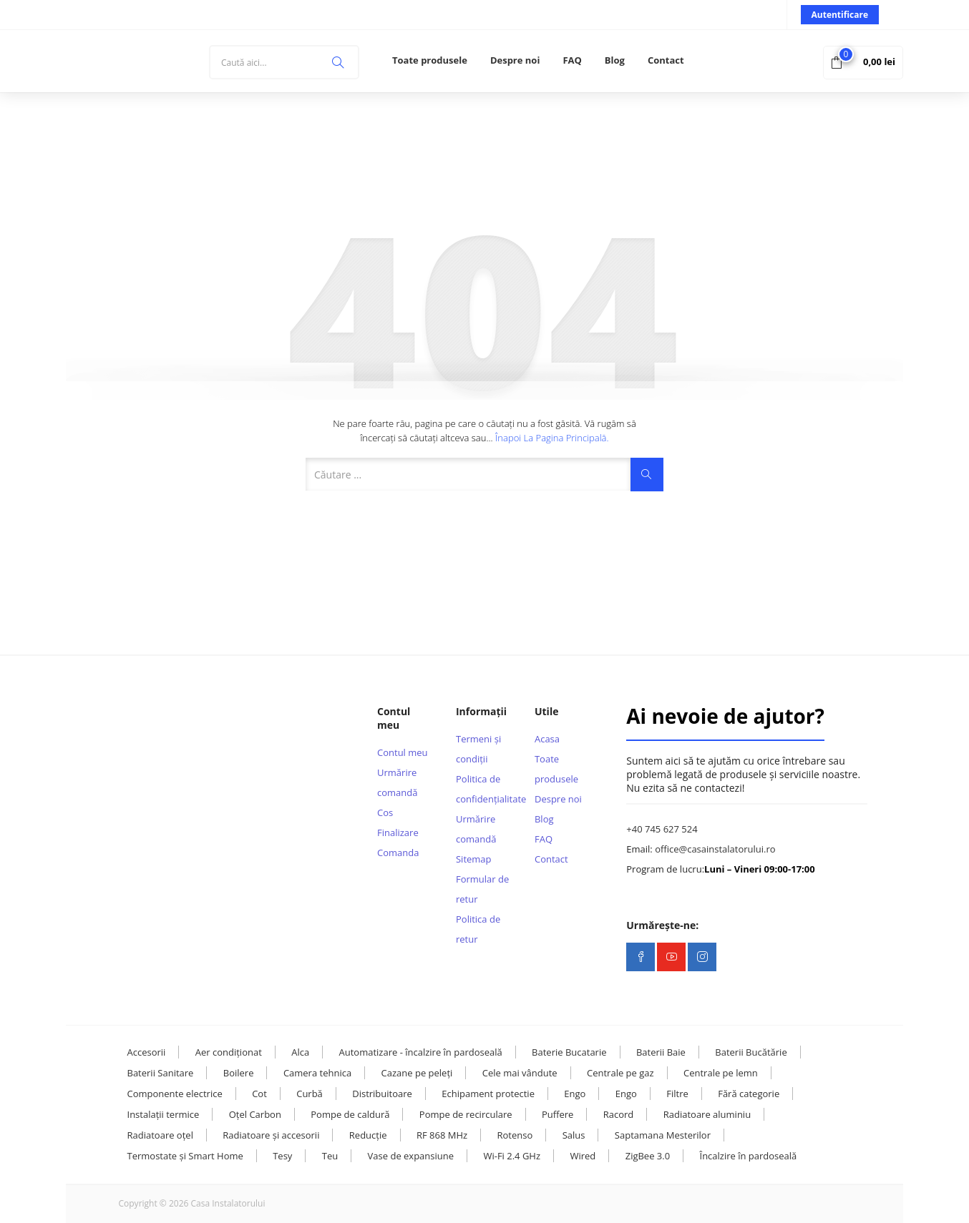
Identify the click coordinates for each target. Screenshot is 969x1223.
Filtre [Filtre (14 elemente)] (677, 1093)
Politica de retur (478, 929)
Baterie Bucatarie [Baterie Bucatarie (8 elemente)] (569, 1052)
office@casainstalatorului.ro (715, 849)
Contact (666, 60)
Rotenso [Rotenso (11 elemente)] (514, 1135)
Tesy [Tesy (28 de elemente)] (282, 1155)
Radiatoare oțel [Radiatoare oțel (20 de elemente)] (160, 1135)
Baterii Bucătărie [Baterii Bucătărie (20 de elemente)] (751, 1052)
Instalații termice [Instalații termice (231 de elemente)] (163, 1114)
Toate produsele (429, 60)
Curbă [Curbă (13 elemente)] (309, 1093)
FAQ (572, 60)
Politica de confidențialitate (484, 788)
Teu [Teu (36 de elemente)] (330, 1155)
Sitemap (474, 859)
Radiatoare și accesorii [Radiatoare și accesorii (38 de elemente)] (271, 1135)
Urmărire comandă (397, 782)
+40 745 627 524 (661, 828)
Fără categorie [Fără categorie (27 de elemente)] (748, 1093)
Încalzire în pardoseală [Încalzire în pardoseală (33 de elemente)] (748, 1155)
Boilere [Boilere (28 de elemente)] (238, 1072)
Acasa (547, 738)
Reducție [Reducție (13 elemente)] (368, 1135)
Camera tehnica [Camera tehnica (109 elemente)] (317, 1072)
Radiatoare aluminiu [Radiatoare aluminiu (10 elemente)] (707, 1114)
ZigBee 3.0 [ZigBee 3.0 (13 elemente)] (647, 1155)
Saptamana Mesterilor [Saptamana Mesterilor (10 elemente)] (663, 1135)
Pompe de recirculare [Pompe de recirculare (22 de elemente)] (465, 1114)
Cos (385, 812)
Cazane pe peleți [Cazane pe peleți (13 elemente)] (417, 1072)
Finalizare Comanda (398, 842)
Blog (615, 60)
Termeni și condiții (478, 748)
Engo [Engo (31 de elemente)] (626, 1093)
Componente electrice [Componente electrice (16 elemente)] (175, 1093)
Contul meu (402, 752)
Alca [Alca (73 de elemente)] (300, 1052)
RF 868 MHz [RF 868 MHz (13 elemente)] (442, 1135)
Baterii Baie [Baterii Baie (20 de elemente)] (661, 1052)
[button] (863, 61)
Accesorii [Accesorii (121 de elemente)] (146, 1052)
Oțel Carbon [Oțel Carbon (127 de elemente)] (255, 1114)
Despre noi (515, 60)
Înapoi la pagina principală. (552, 437)
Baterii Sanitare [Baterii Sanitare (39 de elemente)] (160, 1072)
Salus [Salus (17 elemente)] (574, 1135)
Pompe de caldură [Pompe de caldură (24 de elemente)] (350, 1114)
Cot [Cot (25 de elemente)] (259, 1093)
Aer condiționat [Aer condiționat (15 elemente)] (228, 1052)
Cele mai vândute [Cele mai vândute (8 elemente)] (519, 1072)
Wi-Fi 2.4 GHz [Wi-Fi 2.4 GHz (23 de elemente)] (511, 1155)
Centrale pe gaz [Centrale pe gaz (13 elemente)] (620, 1072)
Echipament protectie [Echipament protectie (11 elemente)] (488, 1093)
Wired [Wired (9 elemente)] (582, 1155)
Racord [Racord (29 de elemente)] (618, 1114)
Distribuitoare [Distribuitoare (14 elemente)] (382, 1093)
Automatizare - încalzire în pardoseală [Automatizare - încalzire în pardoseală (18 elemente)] (420, 1052)
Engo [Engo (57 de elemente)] (574, 1093)
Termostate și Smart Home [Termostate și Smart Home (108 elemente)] (185, 1155)
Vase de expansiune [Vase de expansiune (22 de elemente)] (411, 1155)
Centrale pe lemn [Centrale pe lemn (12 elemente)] (720, 1072)
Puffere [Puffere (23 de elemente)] (557, 1114)
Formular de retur (482, 889)
